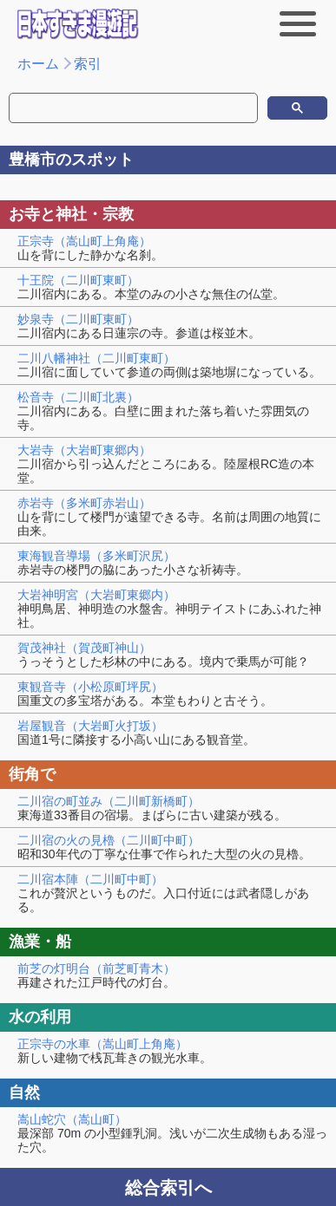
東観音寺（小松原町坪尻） (90, 687)
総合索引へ (168, 1187)
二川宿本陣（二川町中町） (90, 879)
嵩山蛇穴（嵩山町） (72, 1119)
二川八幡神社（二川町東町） (96, 358)
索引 (88, 63)
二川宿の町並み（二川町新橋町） (108, 801)
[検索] (88, 108)
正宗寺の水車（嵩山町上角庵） (102, 1044)
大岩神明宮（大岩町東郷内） (96, 595)
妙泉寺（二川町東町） (78, 319)
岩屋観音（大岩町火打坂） (90, 726)
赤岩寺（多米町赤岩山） (84, 503)
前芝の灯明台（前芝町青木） (96, 968)
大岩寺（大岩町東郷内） (84, 450)
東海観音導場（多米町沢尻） (96, 556)
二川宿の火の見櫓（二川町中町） (108, 840)
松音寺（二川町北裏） (78, 397)
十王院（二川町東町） (78, 280)
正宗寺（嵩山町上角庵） (84, 241)
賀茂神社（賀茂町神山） (84, 648)
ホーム (38, 63)
